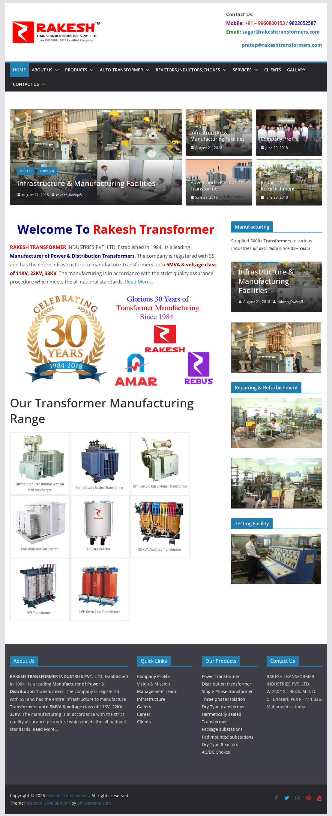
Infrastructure (151, 698)
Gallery (144, 706)
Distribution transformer (226, 683)
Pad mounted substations (227, 736)
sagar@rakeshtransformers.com (281, 31)
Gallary (296, 70)
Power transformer (221, 675)
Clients (272, 70)
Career (144, 713)
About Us (42, 70)
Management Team (156, 690)
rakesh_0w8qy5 (69, 194)
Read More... (139, 281)
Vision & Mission (153, 683)
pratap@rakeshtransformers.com (282, 45)
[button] (55, 70)
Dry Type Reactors (220, 743)
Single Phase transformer (227, 690)
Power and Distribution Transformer (217, 185)
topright (47, 171)
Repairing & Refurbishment (278, 185)
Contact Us (26, 84)
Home (19, 70)
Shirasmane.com (94, 802)
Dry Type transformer (223, 706)
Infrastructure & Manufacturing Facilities (86, 183)
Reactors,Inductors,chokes (188, 70)
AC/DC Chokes (216, 751)
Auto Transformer (121, 70)
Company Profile (279, 139)
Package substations (222, 728)
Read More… (45, 728)
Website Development (48, 802)
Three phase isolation (223, 698)
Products (76, 70)
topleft (25, 171)
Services (242, 70)
